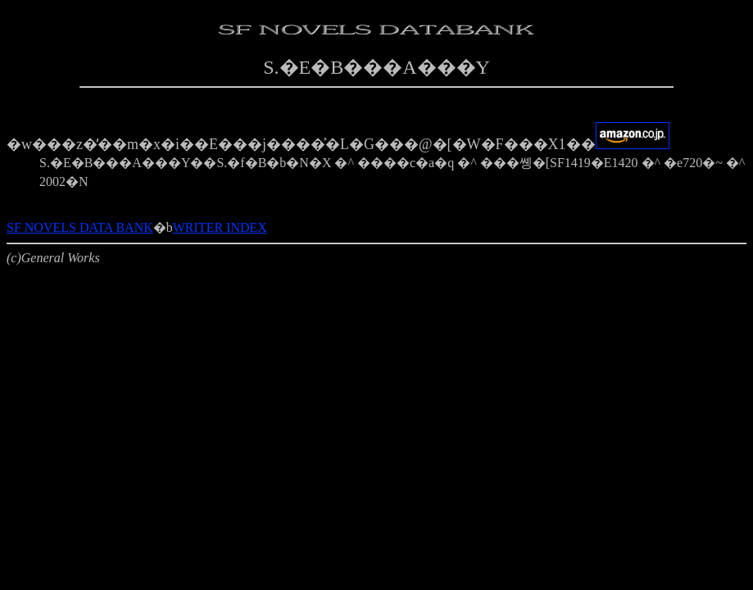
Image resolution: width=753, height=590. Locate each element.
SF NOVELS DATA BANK (80, 227)
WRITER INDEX (220, 227)
